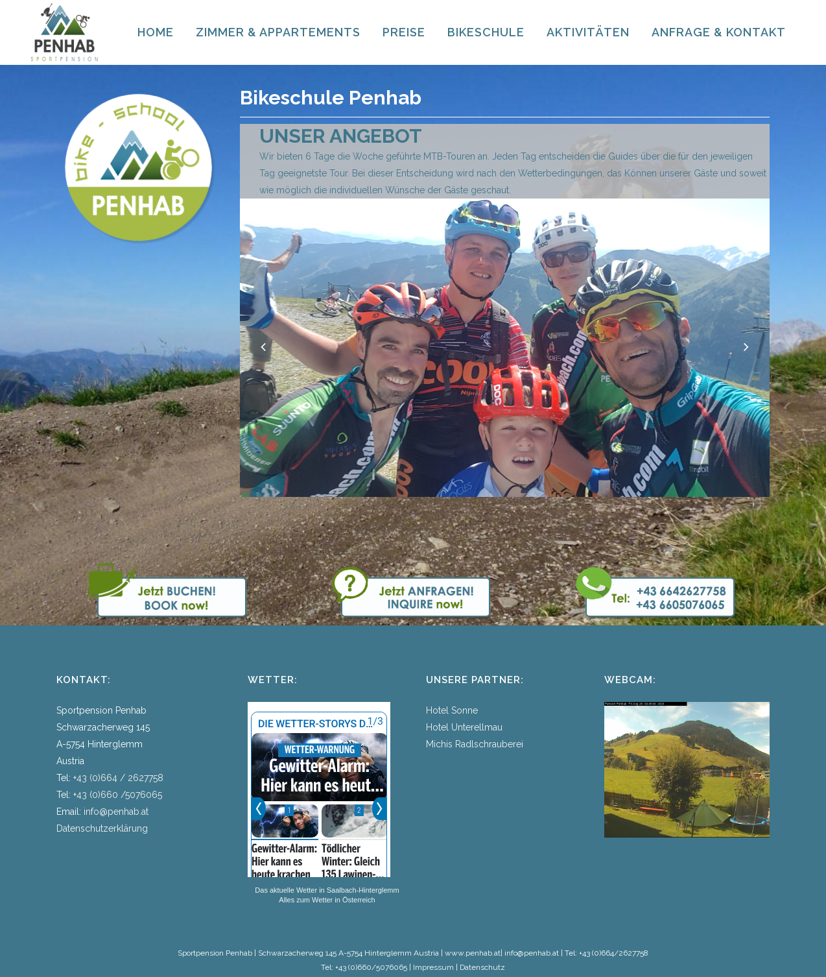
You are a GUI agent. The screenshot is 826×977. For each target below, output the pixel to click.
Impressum (433, 967)
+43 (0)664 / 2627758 (118, 778)
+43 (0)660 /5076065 (117, 795)
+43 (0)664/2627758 (613, 953)
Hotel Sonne (452, 710)
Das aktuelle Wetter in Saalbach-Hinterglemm (327, 890)
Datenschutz (482, 967)
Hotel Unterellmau (464, 727)
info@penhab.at (116, 811)
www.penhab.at (473, 953)
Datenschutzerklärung (102, 828)
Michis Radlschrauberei (474, 744)
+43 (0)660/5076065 (371, 967)
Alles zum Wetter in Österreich (327, 900)
